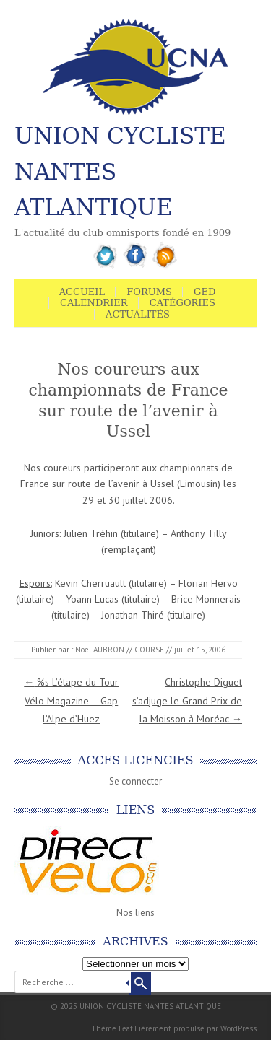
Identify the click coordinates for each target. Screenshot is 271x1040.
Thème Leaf (111, 1028)
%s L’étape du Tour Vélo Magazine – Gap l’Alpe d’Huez (71, 700)
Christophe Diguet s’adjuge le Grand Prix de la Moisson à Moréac (187, 700)
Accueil (82, 292)
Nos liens (135, 912)
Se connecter (135, 781)
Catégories (182, 302)
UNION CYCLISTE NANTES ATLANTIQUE (120, 171)
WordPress (238, 1028)
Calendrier (93, 302)
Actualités (138, 314)
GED (204, 292)
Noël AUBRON (99, 649)
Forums (149, 292)
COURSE (149, 649)
